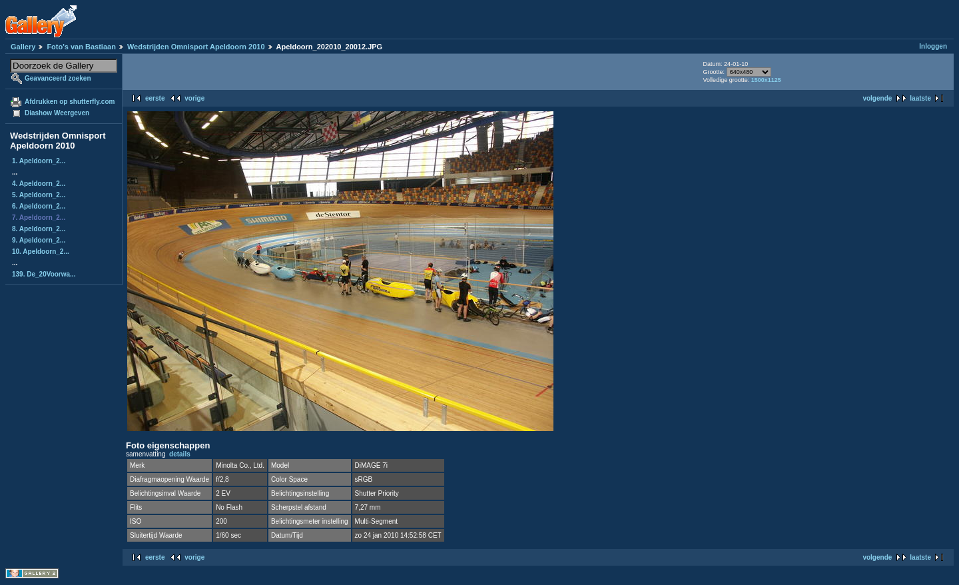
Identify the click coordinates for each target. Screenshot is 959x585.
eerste (154, 98)
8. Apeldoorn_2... (38, 229)
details (179, 454)
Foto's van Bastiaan (81, 47)
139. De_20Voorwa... (43, 274)
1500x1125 (766, 80)
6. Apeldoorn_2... (38, 206)
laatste (920, 98)
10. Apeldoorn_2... (40, 251)
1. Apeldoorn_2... (38, 161)
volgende (877, 98)
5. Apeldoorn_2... (38, 195)
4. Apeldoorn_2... (38, 183)
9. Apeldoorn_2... (38, 240)
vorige (194, 98)
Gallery (23, 47)
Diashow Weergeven (57, 113)
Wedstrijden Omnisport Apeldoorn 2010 (196, 47)
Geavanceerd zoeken (58, 78)
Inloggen (933, 46)
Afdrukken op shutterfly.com (70, 101)
